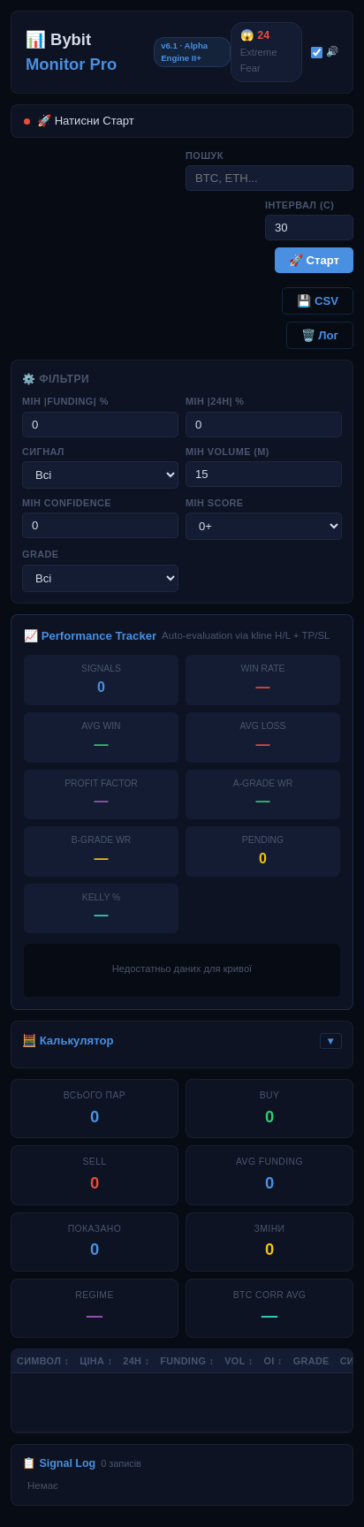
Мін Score (215, 503)
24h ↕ (136, 1361)
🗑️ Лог (319, 335)
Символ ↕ (43, 1361)
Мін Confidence (66, 503)
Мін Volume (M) (227, 451)
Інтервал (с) (299, 205)
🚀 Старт (314, 260)
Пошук (205, 155)
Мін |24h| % (215, 401)
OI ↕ (273, 1361)
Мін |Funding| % (65, 401)
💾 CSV (317, 301)
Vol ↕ (238, 1361)
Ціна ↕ (96, 1361)
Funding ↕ (187, 1361)
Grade (40, 554)
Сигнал (43, 451)
